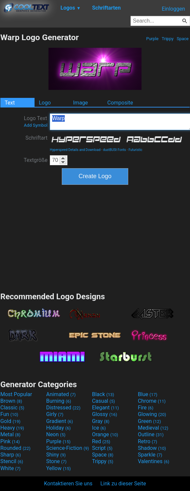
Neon (55, 434)
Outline (151, 434)
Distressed (63, 407)
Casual (103, 401)
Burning (58, 401)
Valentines (153, 461)
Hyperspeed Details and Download (75, 150)
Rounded (15, 448)
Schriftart (36, 138)
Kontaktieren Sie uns (68, 483)
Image (80, 103)
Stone (56, 461)
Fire (145, 407)
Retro (147, 441)
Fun (9, 414)
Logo (45, 103)
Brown (11, 401)
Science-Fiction (67, 448)
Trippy (168, 38)
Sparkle (150, 455)
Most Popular (16, 394)
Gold (10, 421)
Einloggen (173, 9)
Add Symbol (36, 125)
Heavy (12, 428)
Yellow (58, 468)
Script (102, 448)
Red (101, 441)
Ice (99, 428)
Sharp (10, 455)
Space (183, 38)
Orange (105, 434)
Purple (152, 38)
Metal (10, 434)
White (10, 468)
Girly (54, 414)
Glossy (104, 414)
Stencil (11, 461)
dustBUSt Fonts (114, 150)
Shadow (152, 448)
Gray (100, 421)
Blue (147, 394)
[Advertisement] (95, 237)
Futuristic (135, 150)
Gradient (59, 421)
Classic (12, 407)
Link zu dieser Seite (123, 483)
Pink (10, 441)
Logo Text (36, 121)
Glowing (152, 414)
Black (103, 394)
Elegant (105, 407)
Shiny (56, 455)
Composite (120, 103)
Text (10, 103)
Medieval (153, 428)
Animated (61, 394)
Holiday (58, 428)
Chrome (152, 401)
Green (149, 421)
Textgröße (36, 160)
